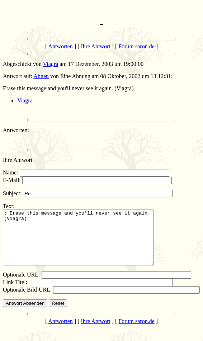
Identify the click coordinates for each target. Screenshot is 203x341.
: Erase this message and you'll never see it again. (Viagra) (87, 243)
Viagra (50, 64)
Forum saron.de (136, 46)
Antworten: (16, 130)
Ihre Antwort (95, 46)
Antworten (60, 46)
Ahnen (41, 76)
